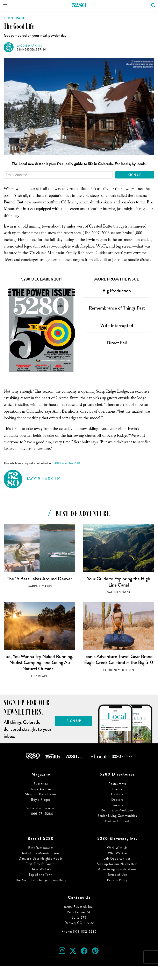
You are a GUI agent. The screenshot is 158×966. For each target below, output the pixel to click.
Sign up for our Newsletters (117, 864)
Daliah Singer (118, 592)
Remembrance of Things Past (117, 307)
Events (117, 789)
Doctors (117, 799)
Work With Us (117, 847)
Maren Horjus (39, 586)
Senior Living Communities (117, 815)
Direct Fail (117, 342)
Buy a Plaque (41, 799)
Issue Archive (41, 789)
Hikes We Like (40, 869)
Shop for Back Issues (40, 794)
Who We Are (117, 853)
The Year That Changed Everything (40, 880)
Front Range (16, 18)
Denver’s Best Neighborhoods (41, 858)
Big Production (116, 290)
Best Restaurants (40, 847)
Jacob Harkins (29, 46)
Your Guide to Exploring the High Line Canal (118, 581)
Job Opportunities (117, 858)
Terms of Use (117, 874)
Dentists (117, 794)
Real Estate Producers (117, 810)
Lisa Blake (39, 676)
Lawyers (117, 805)
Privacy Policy (117, 880)
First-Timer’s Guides (41, 864)
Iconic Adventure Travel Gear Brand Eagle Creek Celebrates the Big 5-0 (118, 659)
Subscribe (41, 783)
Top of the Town (41, 874)
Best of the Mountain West (41, 853)
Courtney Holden (118, 670)
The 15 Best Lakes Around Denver (39, 578)
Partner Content (117, 821)
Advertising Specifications (117, 869)
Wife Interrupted (116, 325)
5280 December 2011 (33, 50)
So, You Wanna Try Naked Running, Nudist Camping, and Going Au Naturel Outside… (39, 662)
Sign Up (134, 175)
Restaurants (117, 783)
